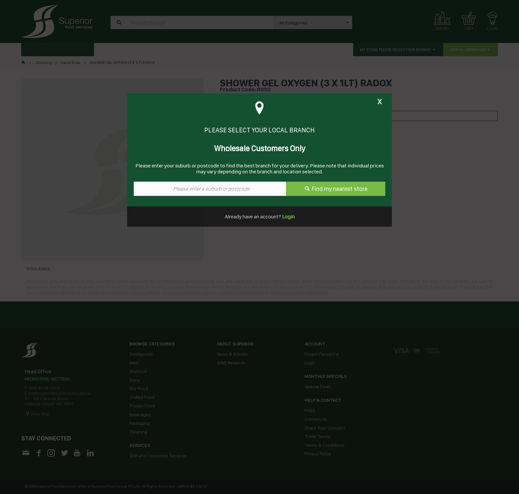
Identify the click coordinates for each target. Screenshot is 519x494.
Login (288, 216)
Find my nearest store (339, 188)
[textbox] (210, 189)
